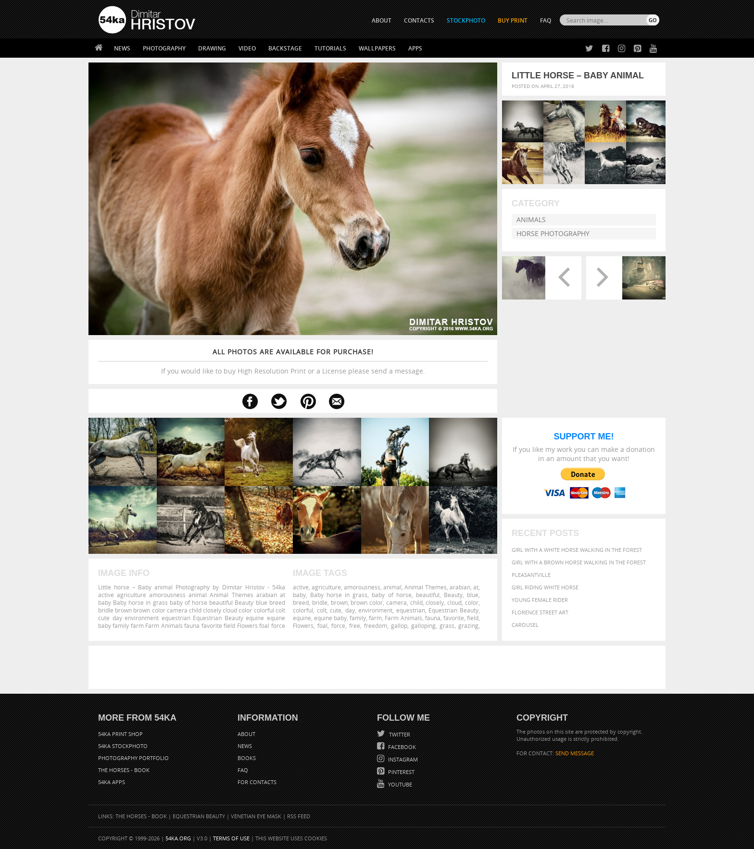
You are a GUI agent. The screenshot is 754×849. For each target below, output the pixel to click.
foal (322, 625)
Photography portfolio (133, 758)
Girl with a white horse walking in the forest (577, 549)
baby (299, 595)
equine (302, 618)
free (354, 625)
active (301, 587)
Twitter (399, 734)
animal (392, 587)
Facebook (401, 746)
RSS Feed (298, 816)
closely (435, 602)
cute (335, 610)
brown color (367, 602)
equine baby (330, 618)
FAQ (545, 20)
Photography (164, 48)
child (416, 602)
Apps (415, 48)
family (358, 618)
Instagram (402, 759)
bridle (319, 602)
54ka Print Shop (120, 733)
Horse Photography (553, 233)
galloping (423, 625)
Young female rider (540, 599)
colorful (303, 610)
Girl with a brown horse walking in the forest (579, 562)
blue (472, 595)
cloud (454, 602)
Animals (531, 219)
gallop (399, 625)
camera (396, 602)
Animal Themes (425, 587)
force (338, 625)
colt (322, 610)
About (246, 733)
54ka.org (178, 838)
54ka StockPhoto (123, 745)
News (122, 48)
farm (375, 618)
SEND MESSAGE (574, 753)
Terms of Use (231, 838)
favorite (453, 618)
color (471, 602)
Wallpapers (377, 48)
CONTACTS (419, 20)
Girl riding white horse (545, 587)
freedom (375, 625)
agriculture (326, 587)
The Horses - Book (124, 770)
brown (339, 602)
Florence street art (540, 612)
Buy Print (513, 20)
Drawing (212, 48)
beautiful (428, 595)
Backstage (285, 48)
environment (375, 610)
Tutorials (330, 48)
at (475, 587)
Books (247, 758)
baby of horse (391, 595)
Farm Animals (403, 618)
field (472, 618)
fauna (432, 618)
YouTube (399, 784)
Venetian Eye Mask (256, 816)
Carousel (525, 624)
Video (247, 48)
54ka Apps (111, 782)
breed (301, 602)
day (350, 610)
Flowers (303, 625)
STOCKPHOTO (466, 20)
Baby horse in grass (338, 595)
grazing (468, 625)
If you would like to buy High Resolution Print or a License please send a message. (293, 361)
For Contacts (257, 782)
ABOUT (381, 20)
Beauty (453, 595)
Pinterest (401, 771)
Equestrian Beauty (453, 610)
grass (447, 625)
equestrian (410, 610)
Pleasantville (531, 574)
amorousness (362, 587)
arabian (460, 587)
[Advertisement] (379, 667)
